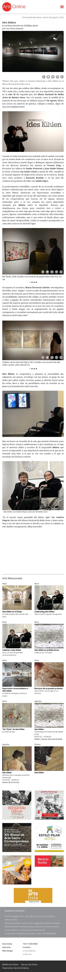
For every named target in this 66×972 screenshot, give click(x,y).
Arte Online (7, 942)
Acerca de (6, 945)
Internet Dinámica (21, 966)
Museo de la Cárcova (10, 780)
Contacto (27, 945)
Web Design (7, 949)
